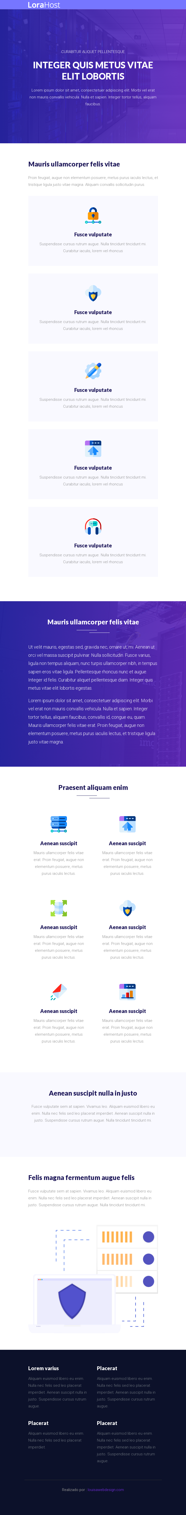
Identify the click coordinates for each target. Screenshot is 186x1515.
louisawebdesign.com (106, 1489)
